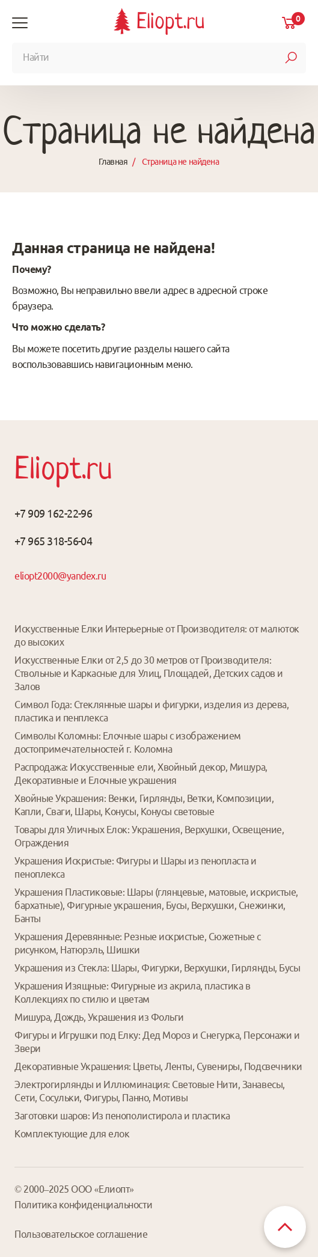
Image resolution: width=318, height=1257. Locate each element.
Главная (113, 162)
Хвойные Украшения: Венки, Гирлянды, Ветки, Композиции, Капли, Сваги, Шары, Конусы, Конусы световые (144, 805)
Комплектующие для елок (71, 1133)
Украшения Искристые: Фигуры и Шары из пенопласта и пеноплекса (135, 867)
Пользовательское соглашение (80, 1234)
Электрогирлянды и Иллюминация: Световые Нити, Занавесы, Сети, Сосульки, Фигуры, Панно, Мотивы (149, 1091)
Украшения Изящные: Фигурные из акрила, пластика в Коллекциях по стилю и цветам (132, 992)
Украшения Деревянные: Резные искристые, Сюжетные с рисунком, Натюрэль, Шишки (137, 943)
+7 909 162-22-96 (53, 513)
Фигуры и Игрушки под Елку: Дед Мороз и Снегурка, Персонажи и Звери (156, 1042)
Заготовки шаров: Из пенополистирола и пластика (122, 1115)
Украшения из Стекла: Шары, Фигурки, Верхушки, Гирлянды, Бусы (157, 967)
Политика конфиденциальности (83, 1204)
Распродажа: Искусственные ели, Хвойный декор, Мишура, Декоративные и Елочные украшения (141, 774)
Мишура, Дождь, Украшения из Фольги (99, 1017)
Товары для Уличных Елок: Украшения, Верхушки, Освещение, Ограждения (149, 836)
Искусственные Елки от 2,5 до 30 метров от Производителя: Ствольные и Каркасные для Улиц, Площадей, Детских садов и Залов (148, 673)
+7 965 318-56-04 (53, 541)
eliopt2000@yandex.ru (60, 575)
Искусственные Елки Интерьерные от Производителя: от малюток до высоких (156, 635)
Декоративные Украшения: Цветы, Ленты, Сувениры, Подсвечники (158, 1066)
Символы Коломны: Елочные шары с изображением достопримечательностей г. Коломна (127, 742)
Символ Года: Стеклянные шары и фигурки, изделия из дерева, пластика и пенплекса (151, 711)
